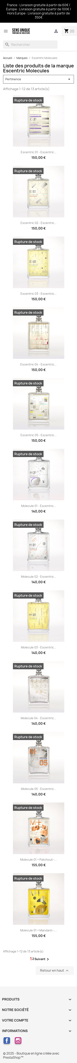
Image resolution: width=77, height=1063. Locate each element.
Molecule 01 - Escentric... (38, 506)
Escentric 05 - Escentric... (39, 435)
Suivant (42, 959)
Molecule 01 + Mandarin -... (38, 930)
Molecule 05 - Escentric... (38, 789)
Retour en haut (55, 970)
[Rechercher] (30, 44)
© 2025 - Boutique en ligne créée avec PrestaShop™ (31, 1055)
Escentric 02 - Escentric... (39, 223)
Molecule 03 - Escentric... (38, 647)
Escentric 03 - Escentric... (39, 294)
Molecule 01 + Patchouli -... (38, 859)
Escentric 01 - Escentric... (38, 152)
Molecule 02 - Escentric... (38, 577)
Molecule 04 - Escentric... (38, 718)
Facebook (6, 1040)
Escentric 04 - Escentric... (38, 364)
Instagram (18, 1040)
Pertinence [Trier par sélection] (38, 79)
